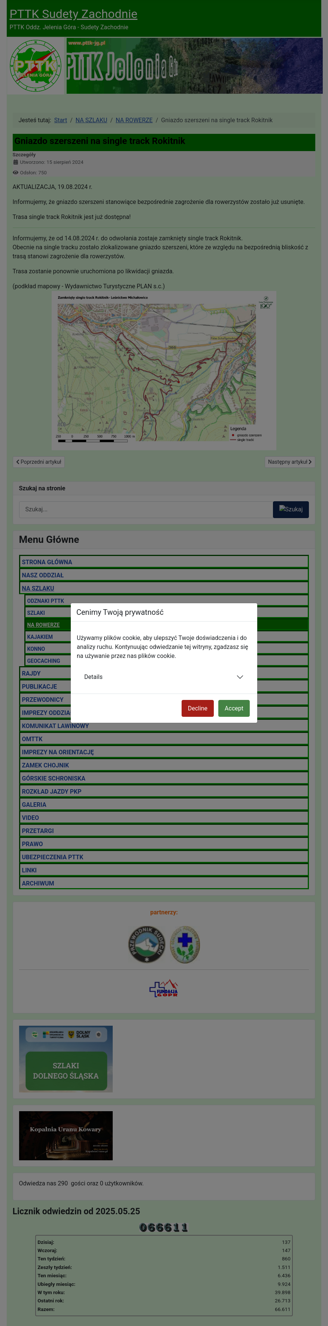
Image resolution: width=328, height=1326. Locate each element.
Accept (234, 708)
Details (93, 676)
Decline (197, 708)
